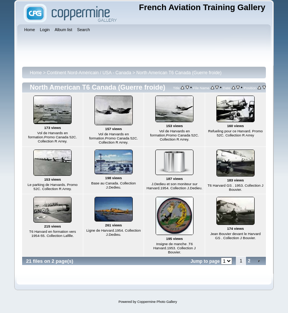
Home (36, 72)
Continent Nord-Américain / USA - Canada (89, 72)
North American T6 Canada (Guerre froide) (179, 72)
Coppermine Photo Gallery (157, 302)
